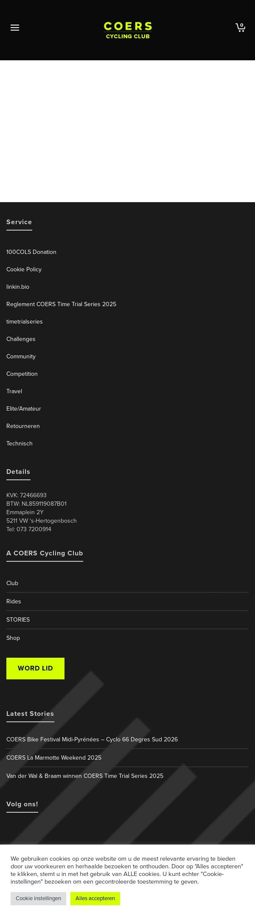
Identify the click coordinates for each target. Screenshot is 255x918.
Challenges (21, 339)
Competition (22, 373)
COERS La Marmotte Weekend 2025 (53, 757)
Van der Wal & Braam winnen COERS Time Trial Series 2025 (84, 776)
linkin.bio (17, 286)
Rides (13, 601)
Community (21, 356)
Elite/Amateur (23, 408)
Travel (14, 391)
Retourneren (23, 426)
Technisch (19, 443)
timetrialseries (24, 321)
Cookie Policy (24, 269)
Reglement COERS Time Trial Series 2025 (61, 304)
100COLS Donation (31, 252)
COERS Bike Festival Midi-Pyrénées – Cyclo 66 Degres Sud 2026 (92, 739)
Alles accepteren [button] (95, 898)
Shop (13, 638)
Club (12, 583)
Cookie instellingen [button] (38, 898)
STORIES (18, 619)
